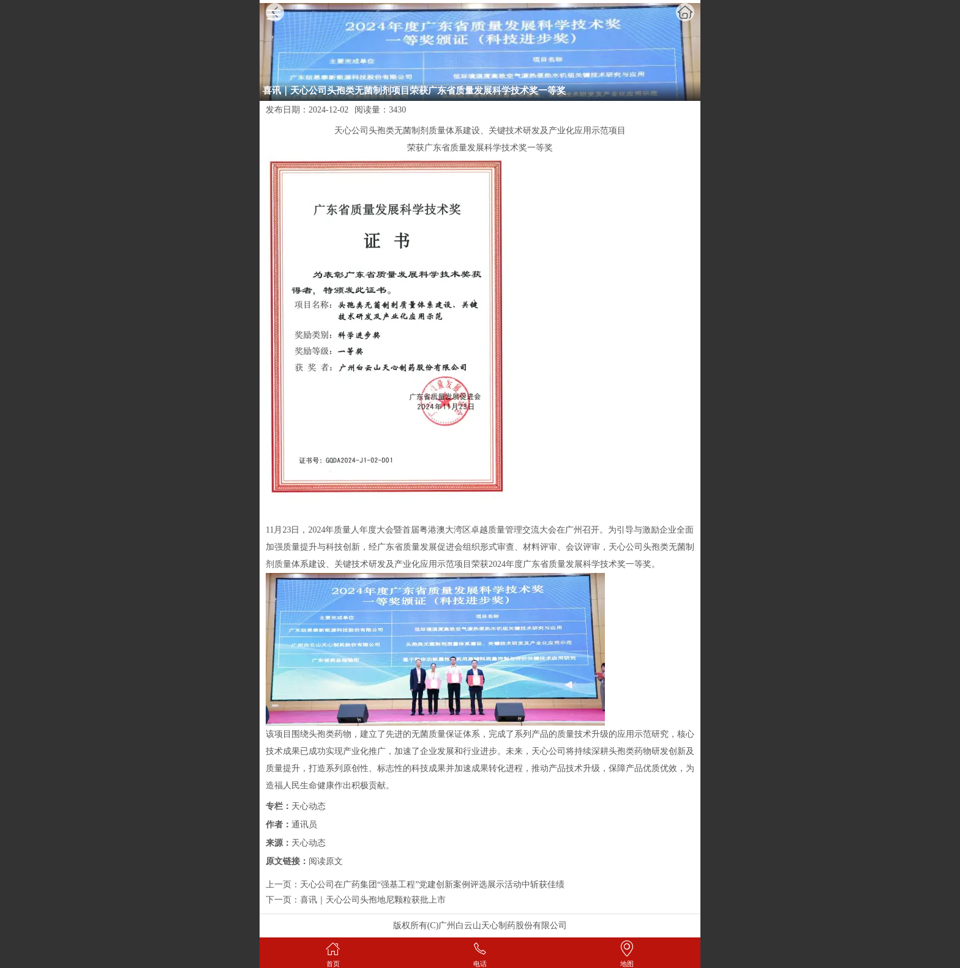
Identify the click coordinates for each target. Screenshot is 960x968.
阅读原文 (326, 861)
